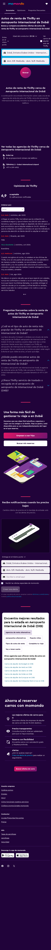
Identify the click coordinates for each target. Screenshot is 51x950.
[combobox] (5, 41)
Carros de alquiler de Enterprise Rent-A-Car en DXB (24, 681)
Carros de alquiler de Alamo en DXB (18, 671)
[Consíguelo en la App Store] (22, 855)
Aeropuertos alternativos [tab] (16, 638)
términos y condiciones (40, 594)
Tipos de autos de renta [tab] (15, 644)
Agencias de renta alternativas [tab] (18, 632)
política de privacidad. (14, 596)
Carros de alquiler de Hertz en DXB (18, 667)
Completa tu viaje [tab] (36, 644)
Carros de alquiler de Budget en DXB (19, 664)
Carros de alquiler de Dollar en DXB (18, 674)
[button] (4, 3)
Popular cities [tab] (35, 638)
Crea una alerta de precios (22, 755)
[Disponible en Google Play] (7, 855)
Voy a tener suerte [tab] (13, 649)
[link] (25, 436)
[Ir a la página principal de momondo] (16, 3)
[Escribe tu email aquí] (27, 577)
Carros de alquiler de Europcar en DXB (20, 677)
